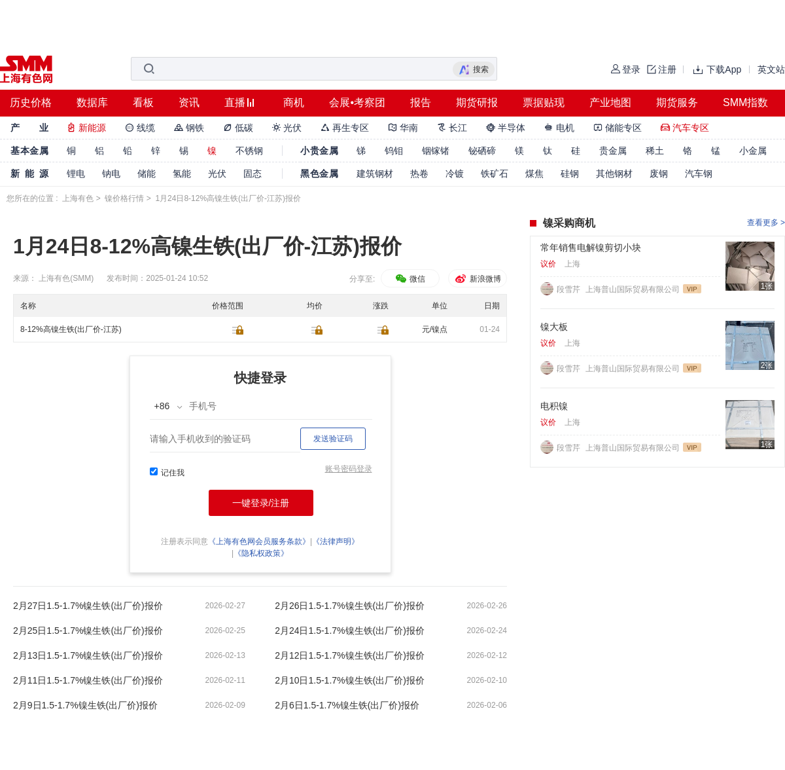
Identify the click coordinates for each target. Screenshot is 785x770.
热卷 (419, 173)
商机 (293, 102)
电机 (559, 127)
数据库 (92, 102)
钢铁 (189, 127)
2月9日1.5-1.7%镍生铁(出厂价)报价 (85, 705)
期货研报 (477, 102)
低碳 (238, 127)
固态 (252, 173)
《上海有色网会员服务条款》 (259, 541)
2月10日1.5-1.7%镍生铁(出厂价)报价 (350, 680)
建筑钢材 (375, 173)
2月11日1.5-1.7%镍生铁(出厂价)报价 (88, 680)
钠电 (111, 173)
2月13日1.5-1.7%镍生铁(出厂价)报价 (88, 655)
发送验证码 (333, 438)
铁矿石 (494, 173)
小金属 (753, 150)
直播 (234, 102)
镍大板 (554, 326)
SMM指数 (745, 102)
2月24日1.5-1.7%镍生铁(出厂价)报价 (350, 630)
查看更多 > (766, 222)
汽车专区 (685, 127)
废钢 (659, 173)
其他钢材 (614, 173)
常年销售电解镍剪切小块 (590, 247)
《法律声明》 (335, 541)
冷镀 (454, 173)
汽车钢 (698, 173)
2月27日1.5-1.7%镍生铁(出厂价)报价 (88, 605)
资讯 (189, 102)
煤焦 (534, 173)
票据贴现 (544, 102)
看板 (143, 102)
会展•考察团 (357, 102)
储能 (146, 173)
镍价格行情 (124, 198)
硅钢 (570, 173)
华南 (403, 127)
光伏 (287, 127)
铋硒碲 (482, 150)
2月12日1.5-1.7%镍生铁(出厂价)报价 (350, 655)
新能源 (86, 127)
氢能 (182, 173)
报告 (420, 102)
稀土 (655, 150)
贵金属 (613, 150)
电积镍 (554, 406)
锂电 (76, 173)
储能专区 (617, 127)
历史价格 (31, 102)
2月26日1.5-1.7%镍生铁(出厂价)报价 (350, 605)
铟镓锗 (435, 150)
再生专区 (345, 127)
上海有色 (78, 198)
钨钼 (394, 150)
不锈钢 (249, 150)
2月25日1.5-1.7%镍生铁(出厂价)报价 (88, 630)
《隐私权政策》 (261, 553)
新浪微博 (477, 278)
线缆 (140, 127)
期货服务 (677, 102)
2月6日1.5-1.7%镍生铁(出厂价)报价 (347, 705)
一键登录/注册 (261, 503)
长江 (452, 127)
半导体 (505, 127)
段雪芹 (569, 289)
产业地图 (610, 102)
